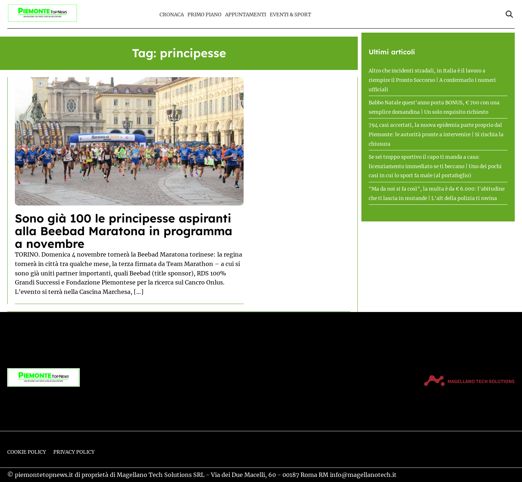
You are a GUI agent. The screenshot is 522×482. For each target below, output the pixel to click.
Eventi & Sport (290, 15)
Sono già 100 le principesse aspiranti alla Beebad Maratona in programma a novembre (123, 231)
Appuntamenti (245, 15)
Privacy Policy (74, 452)
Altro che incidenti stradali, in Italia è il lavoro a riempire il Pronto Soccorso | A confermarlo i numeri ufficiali (432, 80)
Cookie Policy (26, 452)
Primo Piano (204, 15)
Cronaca (172, 15)
